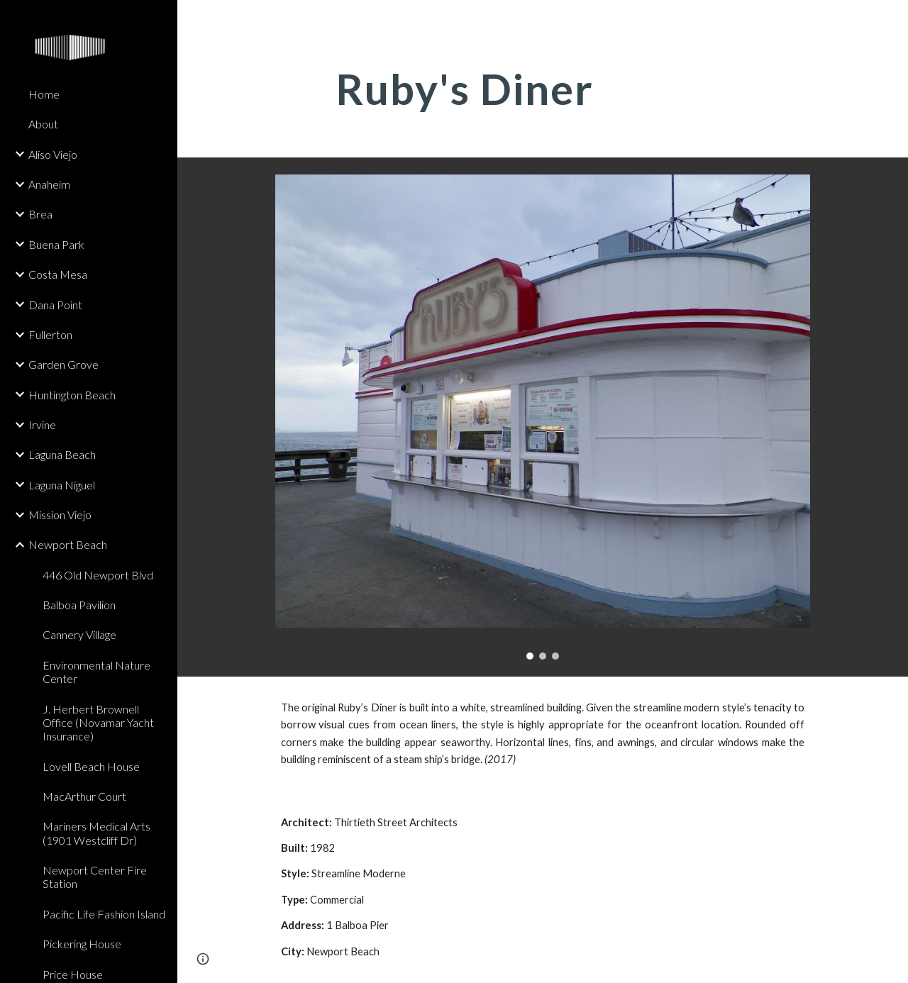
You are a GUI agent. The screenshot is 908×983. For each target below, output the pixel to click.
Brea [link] (40, 214)
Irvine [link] (42, 424)
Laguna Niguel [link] (61, 485)
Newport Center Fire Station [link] (95, 876)
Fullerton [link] (50, 334)
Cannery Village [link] (79, 634)
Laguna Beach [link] (62, 454)
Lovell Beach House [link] (91, 766)
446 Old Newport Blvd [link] (98, 575)
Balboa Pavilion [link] (79, 604)
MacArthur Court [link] (84, 796)
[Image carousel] (543, 417)
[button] (891, 20)
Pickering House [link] (82, 943)
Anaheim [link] (49, 184)
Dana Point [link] (55, 304)
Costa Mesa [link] (57, 274)
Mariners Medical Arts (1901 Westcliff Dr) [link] (96, 832)
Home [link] (44, 94)
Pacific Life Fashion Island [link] (104, 914)
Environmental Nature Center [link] (96, 671)
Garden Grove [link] (63, 364)
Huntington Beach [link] (72, 394)
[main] (542, 89)
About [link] (43, 123)
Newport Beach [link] (67, 544)
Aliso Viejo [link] (52, 154)
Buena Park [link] (56, 244)
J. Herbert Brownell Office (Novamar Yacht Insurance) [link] (98, 722)
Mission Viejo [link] (60, 514)
